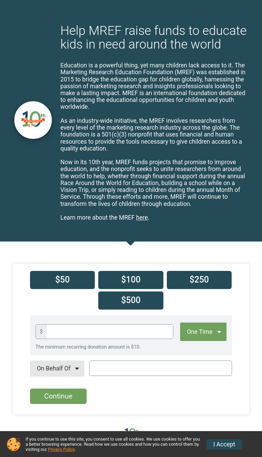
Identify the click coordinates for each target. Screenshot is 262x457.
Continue (58, 396)
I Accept (224, 444)
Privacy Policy (61, 449)
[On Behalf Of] (57, 368)
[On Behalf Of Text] (160, 368)
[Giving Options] (203, 332)
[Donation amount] (110, 332)
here (142, 217)
